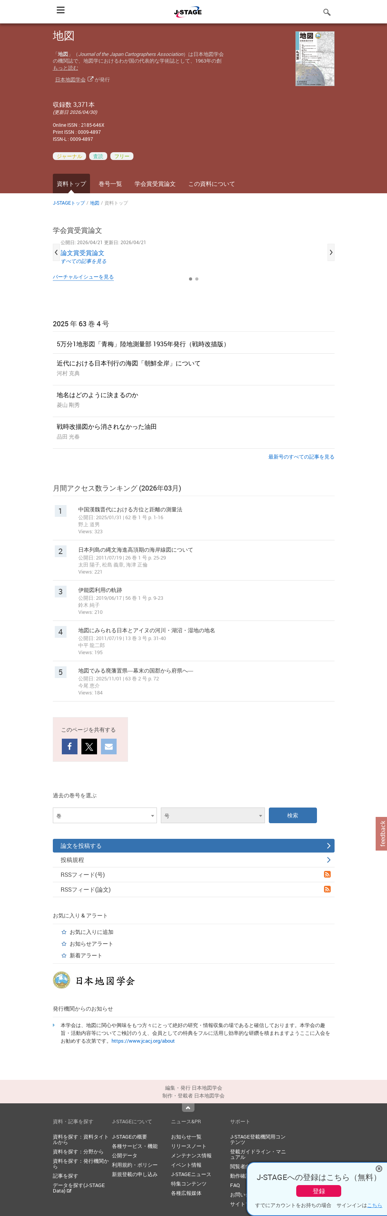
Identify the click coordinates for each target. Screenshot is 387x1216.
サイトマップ (245, 1203)
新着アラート (86, 955)
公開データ (124, 1155)
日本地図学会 (70, 79)
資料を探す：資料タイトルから (81, 1139)
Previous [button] (56, 252)
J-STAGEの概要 (129, 1136)
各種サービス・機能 (135, 1145)
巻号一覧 (110, 183)
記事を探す (65, 1175)
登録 (319, 1191)
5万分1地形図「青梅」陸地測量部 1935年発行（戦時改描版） (143, 344)
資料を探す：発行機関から (81, 1163)
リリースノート (189, 1145)
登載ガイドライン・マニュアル (258, 1154)
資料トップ (71, 183)
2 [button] (196, 279)
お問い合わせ (245, 1194)
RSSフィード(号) (196, 874)
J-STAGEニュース (191, 1174)
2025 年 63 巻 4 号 (81, 323)
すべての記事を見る (83, 260)
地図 (94, 203)
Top (188, 1107)
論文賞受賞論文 (82, 252)
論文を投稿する (196, 845)
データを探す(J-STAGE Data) (79, 1188)
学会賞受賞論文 (155, 183)
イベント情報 (186, 1164)
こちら (374, 1205)
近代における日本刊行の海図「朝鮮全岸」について (129, 363)
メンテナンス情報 (191, 1155)
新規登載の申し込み (135, 1174)
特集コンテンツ (189, 1183)
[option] (194, 252)
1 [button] (190, 279)
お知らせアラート (91, 943)
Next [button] (331, 252)
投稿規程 (196, 859)
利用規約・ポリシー (135, 1164)
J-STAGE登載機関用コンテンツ (258, 1139)
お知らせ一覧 (186, 1136)
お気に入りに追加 (91, 931)
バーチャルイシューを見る (83, 276)
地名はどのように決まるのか (97, 394)
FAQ (235, 1185)
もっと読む (65, 67)
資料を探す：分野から (78, 1151)
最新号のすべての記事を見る (301, 456)
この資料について (211, 183)
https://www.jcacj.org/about (143, 1040)
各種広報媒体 (186, 1192)
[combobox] (105, 815)
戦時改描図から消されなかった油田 (107, 426)
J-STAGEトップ (69, 203)
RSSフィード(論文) (196, 889)
